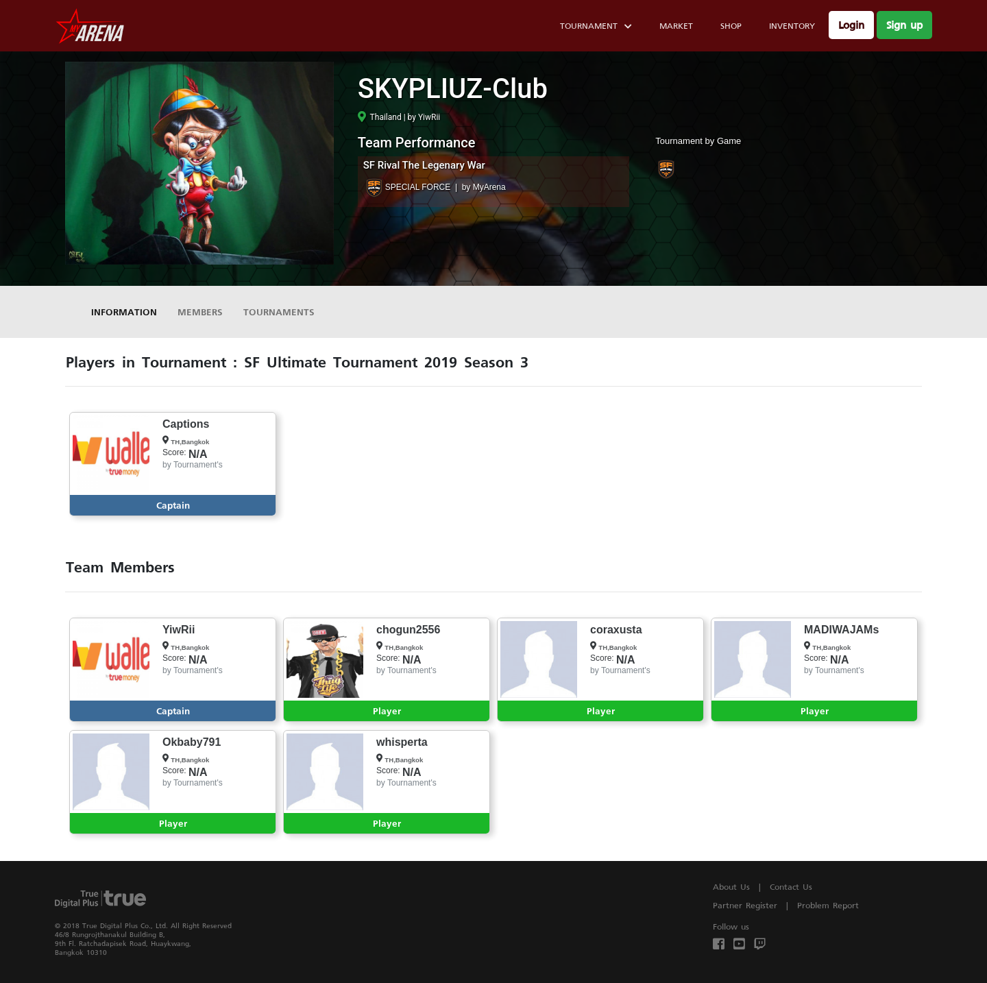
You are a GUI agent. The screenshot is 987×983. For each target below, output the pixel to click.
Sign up (904, 25)
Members (200, 311)
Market (676, 26)
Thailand (380, 117)
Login (851, 25)
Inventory (792, 26)
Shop (731, 26)
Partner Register (745, 905)
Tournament (596, 28)
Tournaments (279, 311)
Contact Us (791, 887)
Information (124, 311)
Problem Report (828, 905)
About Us (731, 887)
